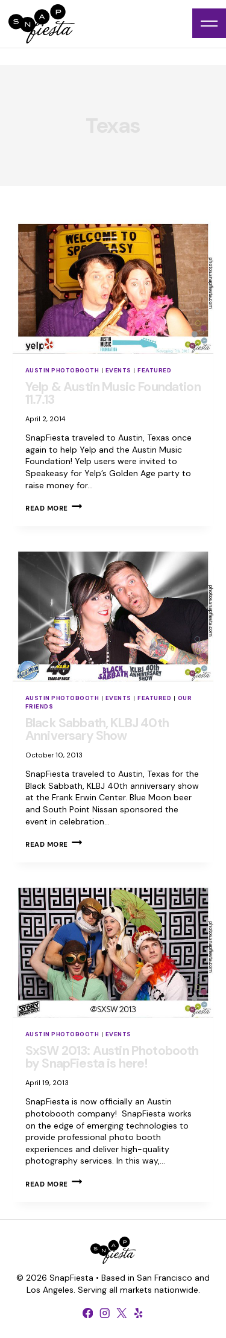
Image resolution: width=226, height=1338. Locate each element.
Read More (53, 508)
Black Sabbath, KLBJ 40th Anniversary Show (97, 729)
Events (118, 370)
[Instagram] (104, 1312)
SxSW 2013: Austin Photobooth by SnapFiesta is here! (111, 1057)
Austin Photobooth (62, 370)
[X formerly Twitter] (121, 1312)
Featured (154, 370)
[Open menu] (209, 23)
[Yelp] (138, 1312)
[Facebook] (88, 1312)
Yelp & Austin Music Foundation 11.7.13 (113, 393)
